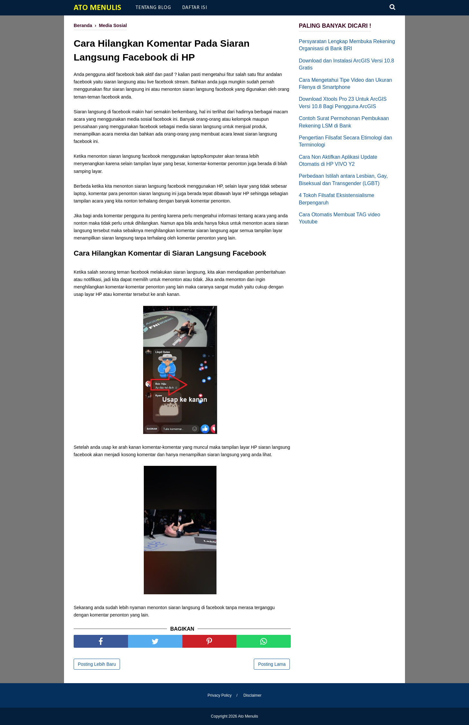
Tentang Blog (153, 7)
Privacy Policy (219, 695)
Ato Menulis (97, 8)
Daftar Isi (194, 7)
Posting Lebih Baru (97, 664)
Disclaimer (253, 695)
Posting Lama (272, 664)
